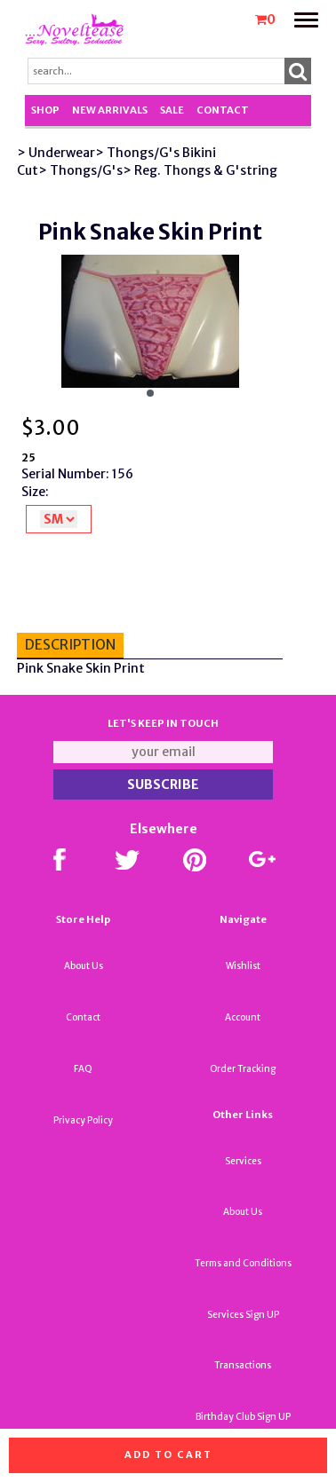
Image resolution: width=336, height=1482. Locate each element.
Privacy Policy (83, 1120)
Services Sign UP (243, 1314)
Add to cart (168, 1454)
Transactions (242, 1365)
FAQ (83, 1069)
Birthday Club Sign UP (243, 1417)
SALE (172, 110)
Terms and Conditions (243, 1263)
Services (243, 1161)
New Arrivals (110, 110)
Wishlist (243, 966)
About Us (83, 966)
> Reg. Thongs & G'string (200, 170)
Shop (45, 110)
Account (242, 1017)
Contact (222, 110)
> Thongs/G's (80, 170)
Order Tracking (243, 1069)
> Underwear (56, 153)
